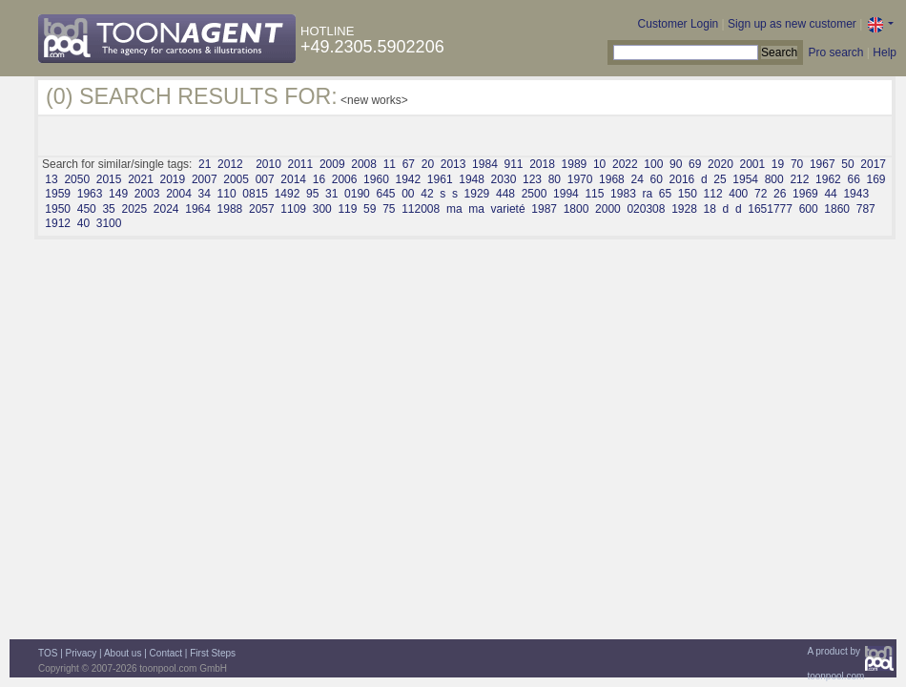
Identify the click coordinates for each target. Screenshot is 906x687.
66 (853, 179)
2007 (204, 179)
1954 (745, 179)
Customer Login (678, 24)
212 (799, 179)
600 (808, 209)
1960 (376, 179)
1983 (623, 193)
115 (594, 193)
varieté (508, 209)
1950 (58, 209)
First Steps (213, 653)
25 (719, 179)
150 (687, 193)
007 (265, 179)
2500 (534, 193)
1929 (477, 193)
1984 (485, 164)
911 (513, 164)
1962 (828, 179)
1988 (230, 209)
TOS (47, 653)
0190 (357, 193)
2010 (268, 164)
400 (738, 193)
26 (779, 193)
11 (389, 164)
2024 (166, 209)
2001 (752, 164)
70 (797, 164)
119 (347, 209)
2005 (236, 179)
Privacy (81, 653)
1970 (580, 179)
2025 (134, 209)
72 (760, 193)
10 (599, 164)
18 (710, 209)
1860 (837, 209)
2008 (364, 164)
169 (875, 179)
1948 (471, 179)
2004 (179, 193)
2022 (625, 164)
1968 (612, 179)
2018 (542, 164)
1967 (822, 164)
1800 (576, 209)
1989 (574, 164)
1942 (408, 179)
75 (388, 209)
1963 (90, 193)
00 (408, 193)
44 (830, 193)
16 (319, 179)
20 (428, 164)
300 (322, 209)
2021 (141, 179)
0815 (255, 193)
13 (51, 179)
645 (385, 193)
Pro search (835, 52)
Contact (166, 653)
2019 (173, 179)
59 (369, 209)
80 (554, 179)
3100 (109, 223)
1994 (566, 193)
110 (227, 193)
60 (656, 179)
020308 (646, 209)
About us (122, 653)
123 (532, 179)
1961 (440, 179)
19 (778, 164)
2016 (682, 179)
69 (695, 164)
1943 (856, 193)
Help (884, 52)
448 (505, 193)
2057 (262, 209)
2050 (77, 179)
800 (774, 179)
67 (408, 164)
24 (636, 179)
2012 (230, 164)
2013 (453, 164)
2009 (332, 164)
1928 (684, 209)
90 (675, 164)
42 (427, 193)
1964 (198, 209)
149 (118, 193)
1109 (293, 209)
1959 (58, 193)
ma (454, 209)
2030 (504, 179)
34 (204, 193)
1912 (58, 223)
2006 (345, 179)
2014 (293, 179)
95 (312, 193)
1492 (287, 193)
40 (83, 223)
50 (847, 164)
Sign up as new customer (792, 24)
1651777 (770, 209)
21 (204, 164)
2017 (873, 164)
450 (86, 209)
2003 (147, 193)
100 (653, 164)
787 (865, 209)
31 (331, 193)
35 (108, 209)
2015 (109, 179)
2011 (301, 164)
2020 (720, 164)
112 (713, 193)
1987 (544, 209)
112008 (421, 209)
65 (665, 193)
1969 (805, 193)
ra (647, 193)
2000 (608, 209)
